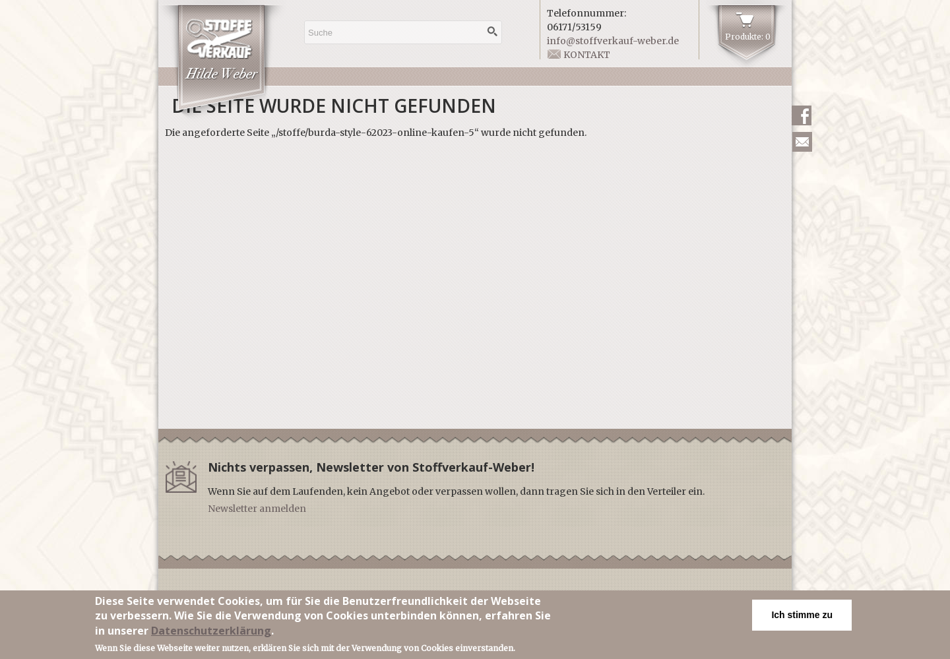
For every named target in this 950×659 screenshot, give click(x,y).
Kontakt (586, 55)
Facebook (801, 115)
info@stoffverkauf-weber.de (613, 41)
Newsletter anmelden (257, 509)
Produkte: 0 (748, 37)
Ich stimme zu (802, 617)
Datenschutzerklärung (211, 633)
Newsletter (802, 142)
